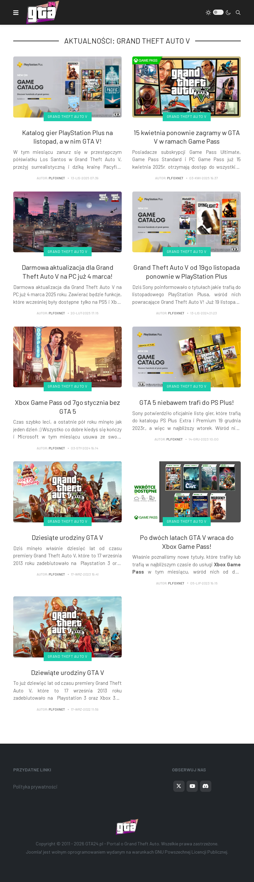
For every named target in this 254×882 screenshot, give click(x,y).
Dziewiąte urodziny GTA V (67, 672)
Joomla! (34, 852)
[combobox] (238, 12)
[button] (16, 13)
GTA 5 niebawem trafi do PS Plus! (186, 402)
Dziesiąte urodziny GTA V (67, 537)
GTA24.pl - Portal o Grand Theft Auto (122, 843)
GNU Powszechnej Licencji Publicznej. (191, 852)
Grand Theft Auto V (68, 116)
